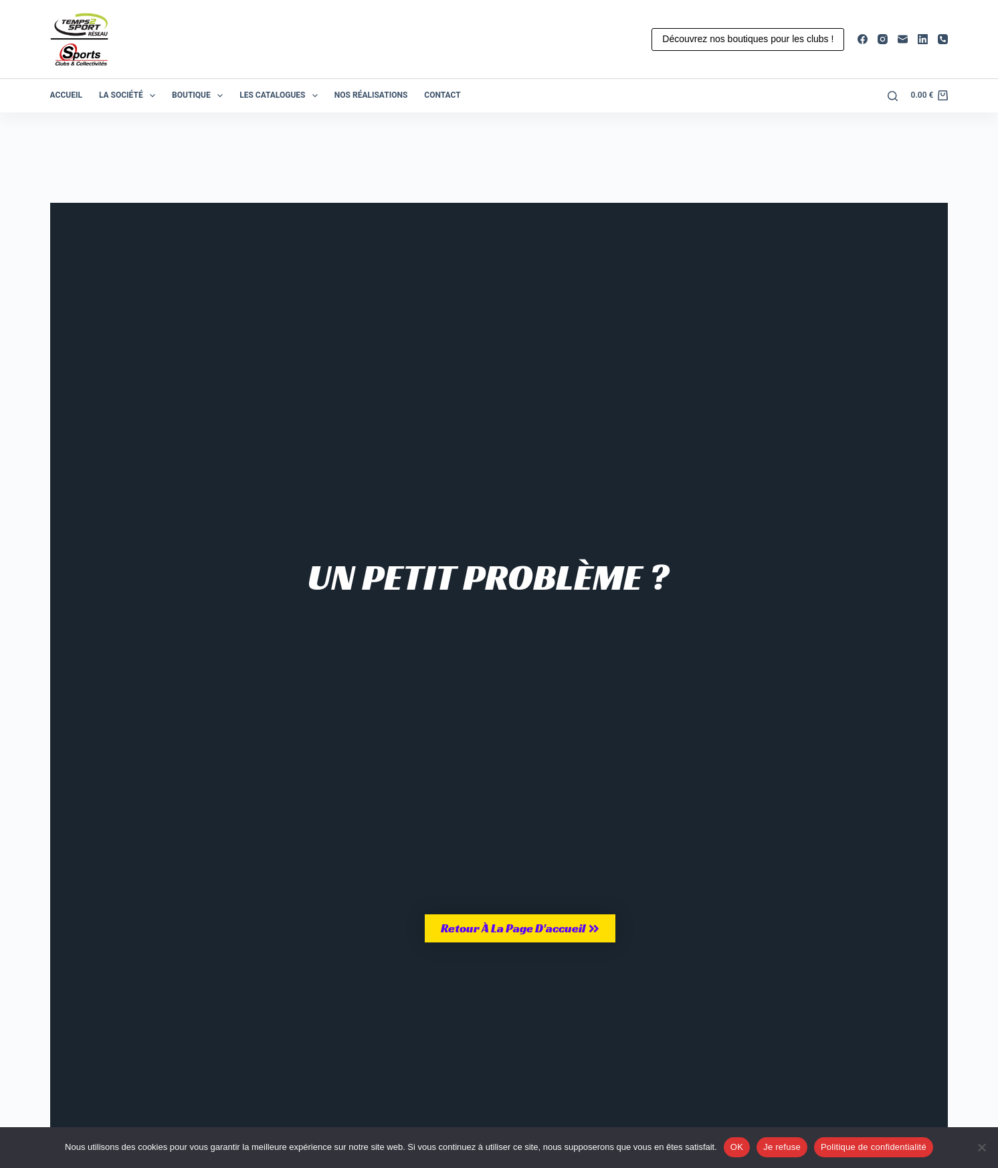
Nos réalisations (370, 95)
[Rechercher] (893, 96)
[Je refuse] (981, 1147)
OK (736, 1147)
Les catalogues (281, 96)
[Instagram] (883, 39)
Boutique (200, 96)
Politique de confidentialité (873, 1147)
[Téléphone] (943, 39)
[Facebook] (863, 39)
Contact (442, 95)
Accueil (66, 95)
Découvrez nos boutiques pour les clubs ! (747, 38)
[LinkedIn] (923, 39)
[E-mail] (903, 39)
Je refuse (782, 1147)
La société (130, 96)
